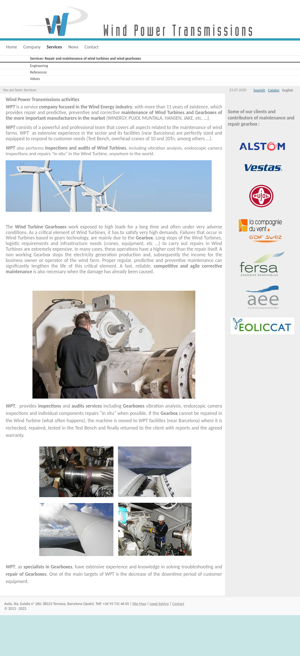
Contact (178, 603)
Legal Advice (159, 603)
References (38, 72)
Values (35, 78)
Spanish (259, 90)
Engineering (39, 65)
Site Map (139, 603)
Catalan (273, 90)
